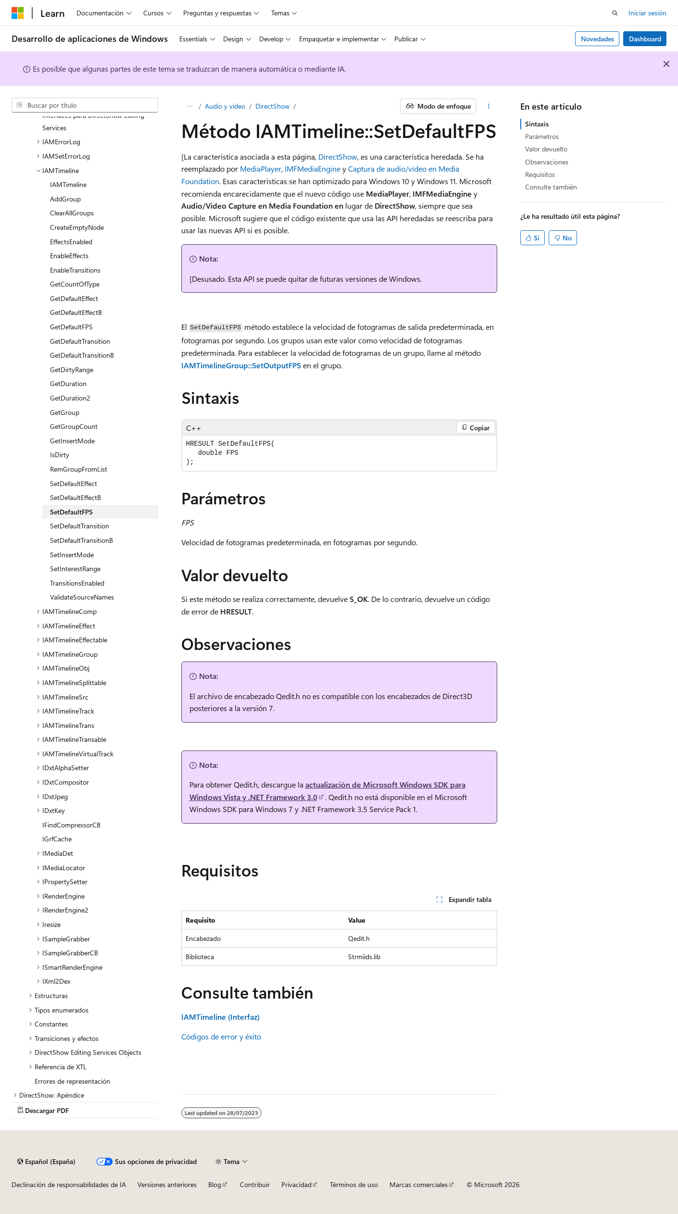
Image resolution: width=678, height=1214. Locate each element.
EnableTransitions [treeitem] (75, 270)
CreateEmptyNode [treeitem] (77, 227)
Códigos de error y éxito (221, 1036)
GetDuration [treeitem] (68, 383)
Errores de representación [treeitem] (72, 1081)
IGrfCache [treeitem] (57, 838)
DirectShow (272, 106)
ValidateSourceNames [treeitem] (82, 596)
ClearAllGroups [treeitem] (72, 212)
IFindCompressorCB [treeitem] (71, 824)
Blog (214, 1184)
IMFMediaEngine (312, 168)
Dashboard (645, 38)
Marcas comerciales (418, 1184)
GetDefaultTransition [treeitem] (80, 341)
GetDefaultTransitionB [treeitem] (82, 355)
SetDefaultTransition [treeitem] (79, 525)
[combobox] (85, 105)
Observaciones (546, 161)
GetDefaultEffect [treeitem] (74, 298)
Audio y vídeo (225, 106)
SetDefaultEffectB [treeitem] (75, 497)
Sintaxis (537, 123)
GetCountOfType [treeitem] (75, 283)
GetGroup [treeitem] (64, 412)
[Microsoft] (18, 13)
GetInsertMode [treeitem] (72, 440)
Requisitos (540, 174)
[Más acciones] (488, 106)
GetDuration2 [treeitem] (70, 397)
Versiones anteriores (167, 1184)
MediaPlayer (260, 168)
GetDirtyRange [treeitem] (71, 369)
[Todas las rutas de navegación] (189, 106)
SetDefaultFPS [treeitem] (71, 511)
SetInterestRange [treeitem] (75, 568)
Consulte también (551, 186)
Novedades (597, 38)
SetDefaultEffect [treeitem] (73, 483)
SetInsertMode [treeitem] (72, 554)
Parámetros (542, 136)
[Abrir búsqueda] (615, 13)
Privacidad (296, 1184)
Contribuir (255, 1184)
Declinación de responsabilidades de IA (69, 1184)
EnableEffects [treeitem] (69, 255)
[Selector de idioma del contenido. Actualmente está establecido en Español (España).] (46, 1161)
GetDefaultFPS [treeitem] (71, 326)
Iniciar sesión (647, 12)
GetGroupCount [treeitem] (74, 426)
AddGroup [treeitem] (65, 198)
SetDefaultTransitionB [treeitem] (81, 540)
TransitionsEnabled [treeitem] (77, 583)
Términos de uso (354, 1184)
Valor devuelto (546, 148)
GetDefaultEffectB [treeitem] (76, 312)
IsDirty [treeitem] (59, 454)
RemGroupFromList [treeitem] (78, 469)
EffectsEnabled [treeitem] (71, 241)
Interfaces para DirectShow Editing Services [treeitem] (93, 121)
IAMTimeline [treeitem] (68, 184)
